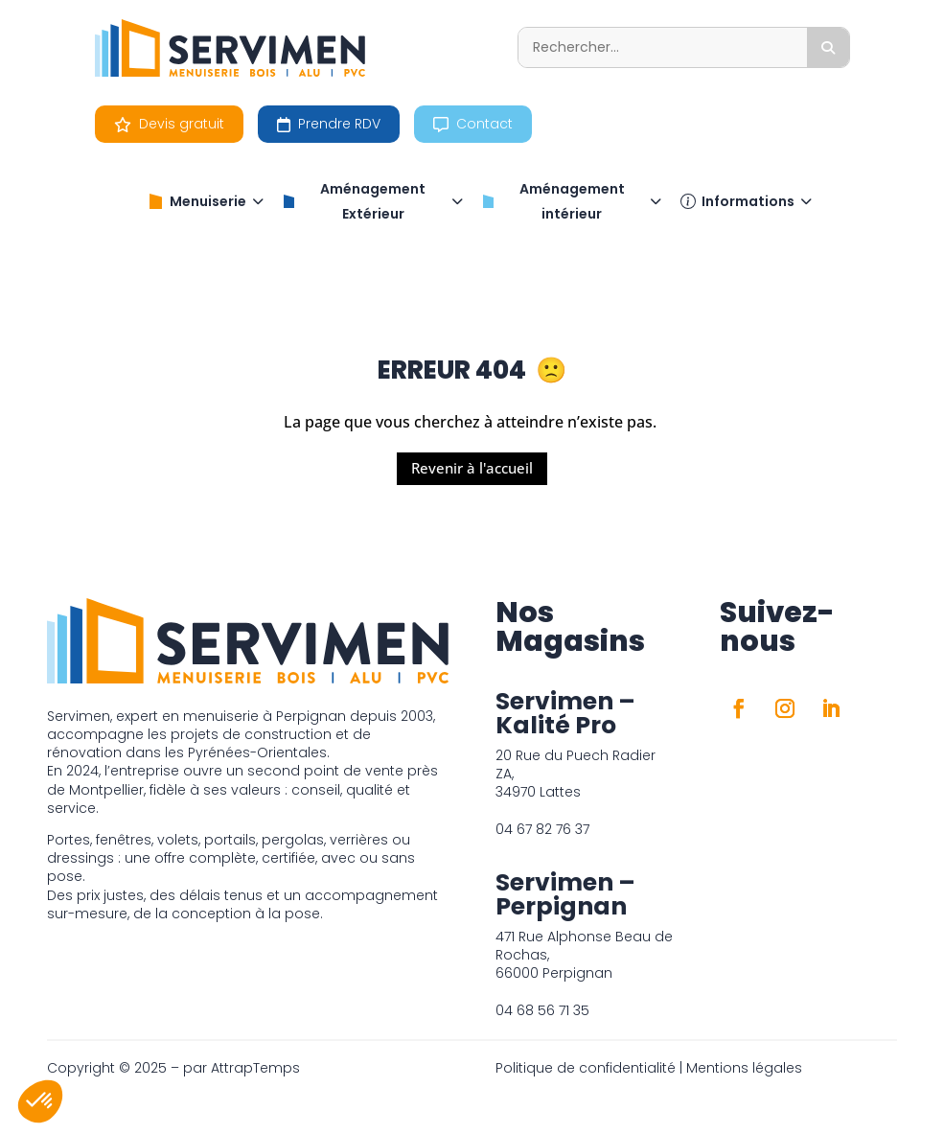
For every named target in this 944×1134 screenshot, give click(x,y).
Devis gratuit (169, 123)
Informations (746, 201)
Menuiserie (206, 201)
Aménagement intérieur (571, 201)
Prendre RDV (328, 123)
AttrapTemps (255, 1067)
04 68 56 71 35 (542, 1010)
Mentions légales (744, 1067)
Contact (473, 123)
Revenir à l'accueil (472, 467)
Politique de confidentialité (585, 1067)
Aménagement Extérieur (373, 201)
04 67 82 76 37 (542, 829)
